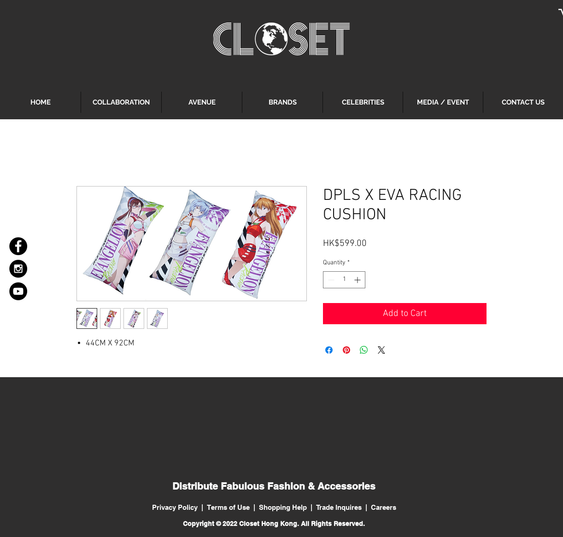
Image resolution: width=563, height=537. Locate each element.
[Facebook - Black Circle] (18, 246)
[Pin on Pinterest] (346, 350)
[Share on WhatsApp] (363, 350)
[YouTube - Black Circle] (18, 291)
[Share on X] (381, 350)
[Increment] (358, 280)
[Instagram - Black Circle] (18, 269)
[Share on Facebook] (328, 350)
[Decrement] (330, 280)
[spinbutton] (344, 280)
